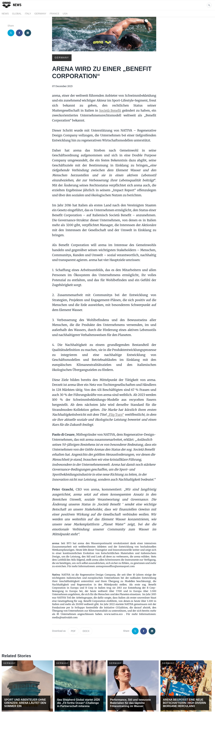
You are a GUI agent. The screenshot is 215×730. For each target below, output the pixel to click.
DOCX (86, 631)
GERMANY (40, 13)
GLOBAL (17, 13)
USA (65, 13)
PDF (73, 631)
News (5, 13)
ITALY (28, 13)
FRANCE (54, 13)
